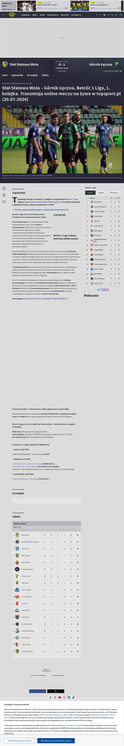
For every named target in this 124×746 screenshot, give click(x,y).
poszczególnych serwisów (72, 725)
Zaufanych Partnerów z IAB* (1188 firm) (61, 715)
